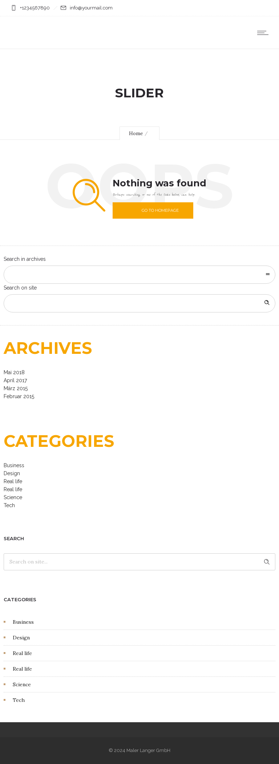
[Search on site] (139, 303)
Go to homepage (160, 210)
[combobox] (139, 275)
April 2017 (15, 380)
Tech (9, 505)
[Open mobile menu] (264, 32)
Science (13, 497)
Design (12, 473)
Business (14, 465)
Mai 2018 (14, 372)
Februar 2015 (19, 396)
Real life (13, 481)
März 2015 (16, 388)
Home (136, 133)
